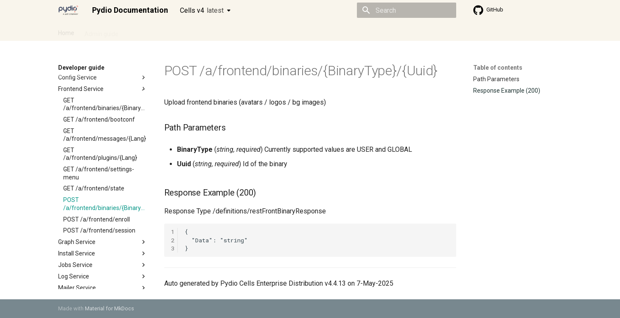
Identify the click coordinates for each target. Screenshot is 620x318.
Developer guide (187, 31)
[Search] (406, 10)
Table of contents (497, 67)
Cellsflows (142, 31)
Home (66, 31)
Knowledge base (241, 31)
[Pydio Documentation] (68, 10)
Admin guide (101, 31)
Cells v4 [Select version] (202, 10)
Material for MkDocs (109, 308)
